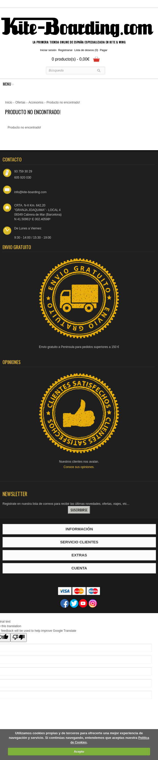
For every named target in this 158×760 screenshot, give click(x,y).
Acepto (79, 751)
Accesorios (36, 102)
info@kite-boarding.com (30, 192)
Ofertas (20, 102)
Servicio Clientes (79, 542)
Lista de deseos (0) (86, 50)
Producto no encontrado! (63, 102)
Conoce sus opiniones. (79, 467)
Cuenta (79, 568)
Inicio (8, 102)
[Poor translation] (18, 637)
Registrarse (65, 50)
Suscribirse (79, 509)
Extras (79, 555)
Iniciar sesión (48, 50)
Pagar (103, 50)
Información (79, 529)
